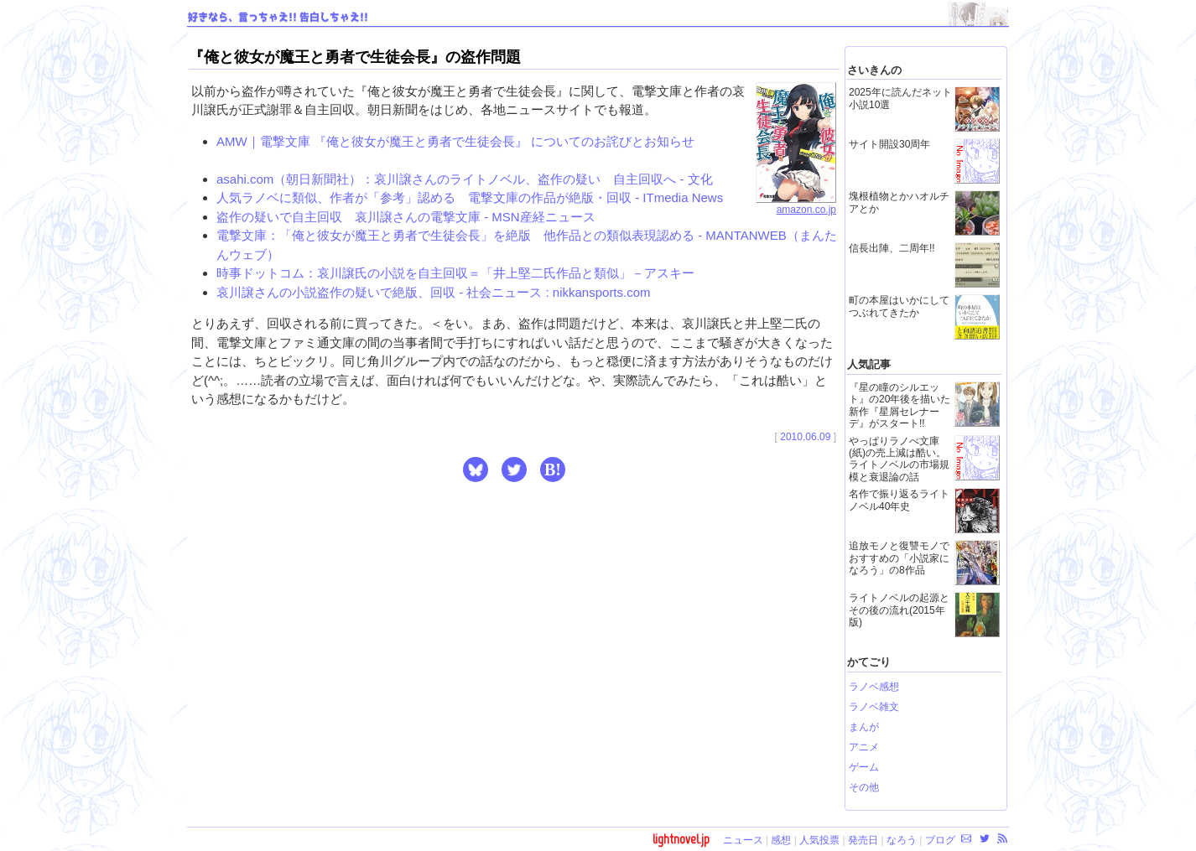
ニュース (743, 840)
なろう (902, 840)
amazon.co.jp (796, 204)
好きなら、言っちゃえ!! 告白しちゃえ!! (278, 18)
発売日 (863, 840)
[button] (475, 469)
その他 (864, 787)
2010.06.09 (805, 437)
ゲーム (864, 767)
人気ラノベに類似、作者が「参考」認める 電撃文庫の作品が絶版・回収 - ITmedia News (469, 197)
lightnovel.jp (681, 839)
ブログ (940, 840)
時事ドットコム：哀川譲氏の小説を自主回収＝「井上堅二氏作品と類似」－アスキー (455, 273)
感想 (781, 840)
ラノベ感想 (874, 687)
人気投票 (819, 840)
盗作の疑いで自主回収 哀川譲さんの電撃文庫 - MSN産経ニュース (405, 217)
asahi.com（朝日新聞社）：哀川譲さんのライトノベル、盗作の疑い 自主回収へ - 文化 (464, 179)
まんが (864, 727)
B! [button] (552, 469)
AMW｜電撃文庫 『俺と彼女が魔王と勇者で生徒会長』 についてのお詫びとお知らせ (455, 141)
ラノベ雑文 (874, 707)
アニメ (864, 747)
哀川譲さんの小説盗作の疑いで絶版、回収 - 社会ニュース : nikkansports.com (433, 292)
